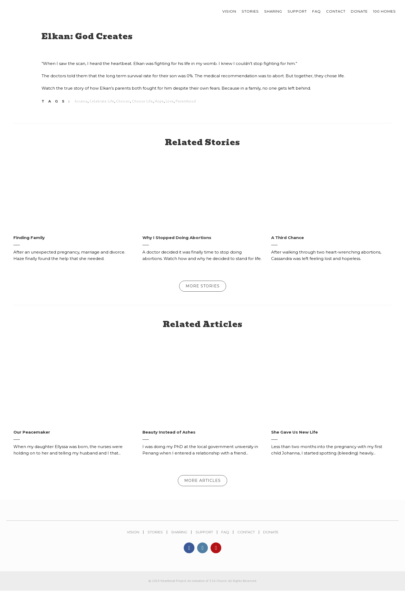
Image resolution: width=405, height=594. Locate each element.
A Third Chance (287, 240)
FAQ (225, 535)
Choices (123, 102)
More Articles (202, 483)
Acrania (81, 102)
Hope (159, 102)
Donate (270, 535)
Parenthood (186, 102)
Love (170, 102)
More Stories (203, 288)
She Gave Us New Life (294, 434)
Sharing (179, 535)
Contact (246, 535)
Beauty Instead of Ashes (169, 434)
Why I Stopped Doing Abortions (176, 240)
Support (204, 535)
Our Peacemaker (31, 434)
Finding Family (29, 240)
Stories (155, 535)
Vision (133, 535)
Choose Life (142, 102)
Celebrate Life (102, 102)
